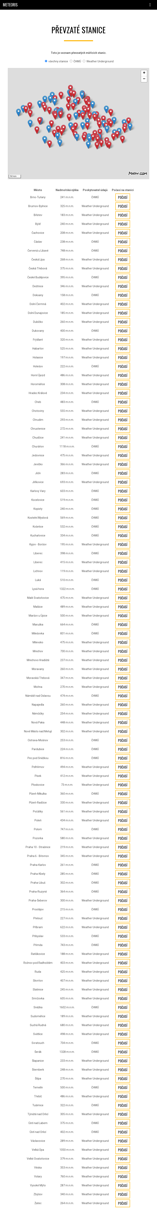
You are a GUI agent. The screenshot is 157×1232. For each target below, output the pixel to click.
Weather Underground (98, 61)
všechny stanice (56, 61)
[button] (122, 139)
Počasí (122, 197)
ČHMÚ (75, 61)
